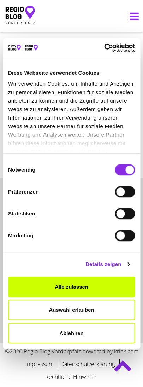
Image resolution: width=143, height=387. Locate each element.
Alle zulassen (71, 287)
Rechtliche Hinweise (70, 377)
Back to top (122, 369)
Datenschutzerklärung (88, 364)
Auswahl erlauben (71, 310)
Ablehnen (71, 333)
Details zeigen (103, 264)
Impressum (39, 364)
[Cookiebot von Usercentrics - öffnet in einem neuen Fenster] (104, 47)
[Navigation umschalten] (132, 16)
